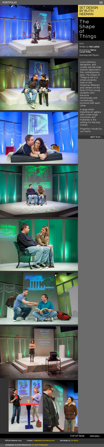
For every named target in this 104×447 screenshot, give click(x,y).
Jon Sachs (74, 440)
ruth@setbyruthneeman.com (44, 440)
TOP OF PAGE (77, 436)
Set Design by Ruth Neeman (88, 11)
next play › (95, 137)
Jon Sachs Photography (39, 445)
